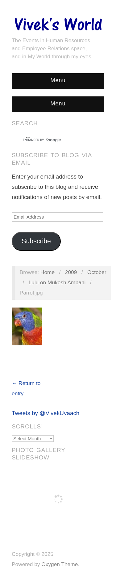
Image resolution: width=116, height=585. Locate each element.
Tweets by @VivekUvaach (45, 413)
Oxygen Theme (59, 564)
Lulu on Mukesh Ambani (56, 282)
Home (47, 272)
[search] (52, 140)
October (96, 272)
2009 (71, 272)
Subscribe (36, 241)
